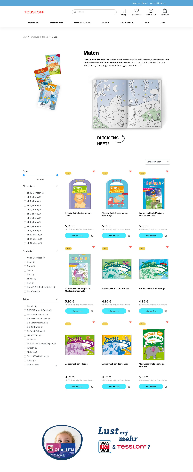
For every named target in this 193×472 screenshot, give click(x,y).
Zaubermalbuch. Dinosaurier (115, 288)
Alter (147, 22)
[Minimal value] (40, 175)
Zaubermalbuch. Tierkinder (115, 364)
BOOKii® (105, 22)
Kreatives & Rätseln (82, 22)
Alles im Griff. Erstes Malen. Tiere (78, 214)
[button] (92, 235)
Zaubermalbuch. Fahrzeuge (152, 288)
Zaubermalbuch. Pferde (76, 364)
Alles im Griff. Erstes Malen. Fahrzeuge (115, 214)
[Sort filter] (157, 162)
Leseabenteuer (56, 22)
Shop (163, 22)
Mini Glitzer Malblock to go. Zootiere (152, 365)
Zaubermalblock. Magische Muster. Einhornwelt (77, 289)
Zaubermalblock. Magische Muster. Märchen (151, 214)
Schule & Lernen (127, 22)
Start (25, 37)
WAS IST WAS (33, 22)
